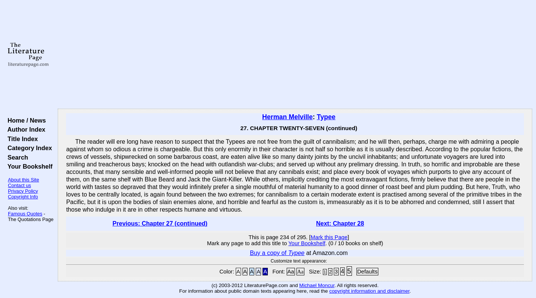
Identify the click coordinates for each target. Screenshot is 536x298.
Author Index (24, 129)
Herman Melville (287, 117)
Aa (290, 272)
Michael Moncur (316, 285)
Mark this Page (329, 237)
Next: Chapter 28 (340, 223)
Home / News (25, 120)
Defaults (367, 272)
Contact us (19, 185)
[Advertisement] (295, 55)
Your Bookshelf (28, 166)
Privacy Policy (23, 191)
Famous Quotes (25, 214)
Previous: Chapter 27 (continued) (159, 223)
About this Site (23, 180)
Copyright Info (23, 197)
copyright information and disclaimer (369, 291)
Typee (326, 117)
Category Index (28, 147)
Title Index (21, 138)
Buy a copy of (277, 253)
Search (16, 157)
